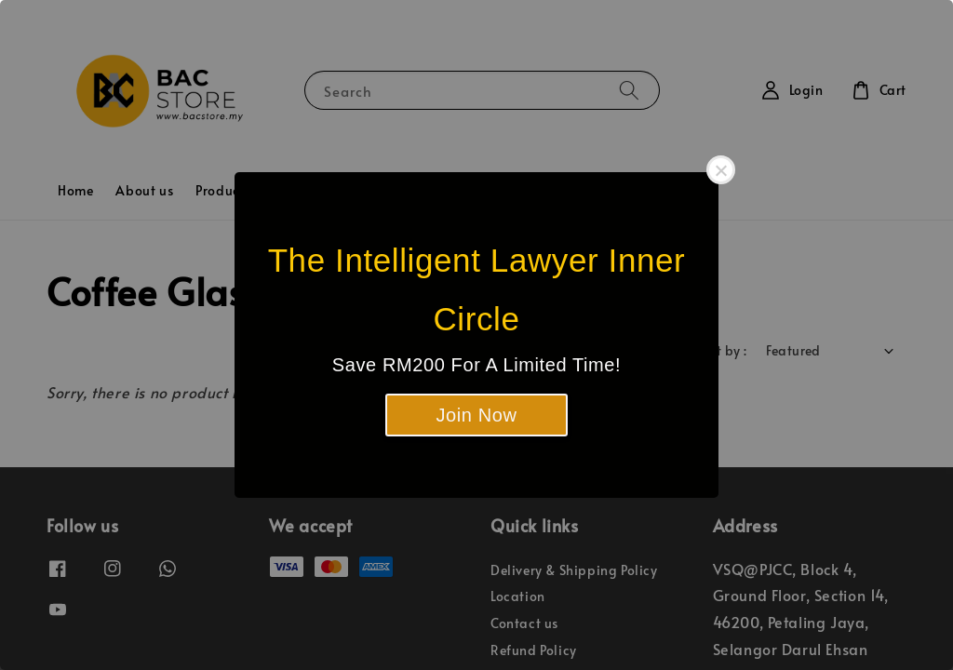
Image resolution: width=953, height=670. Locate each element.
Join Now (476, 415)
